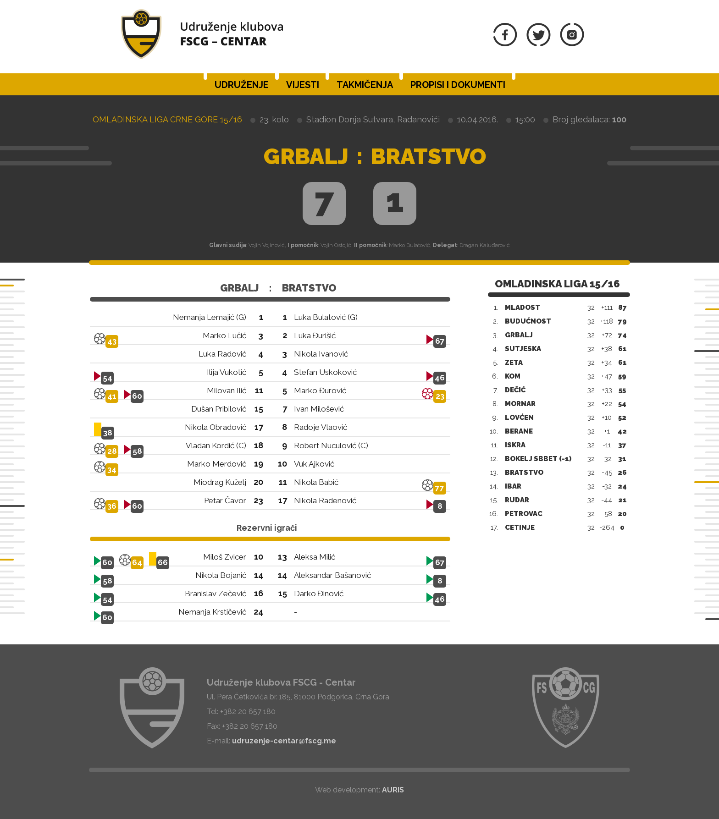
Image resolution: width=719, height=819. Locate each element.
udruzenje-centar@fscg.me (284, 741)
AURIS (393, 790)
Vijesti (302, 84)
